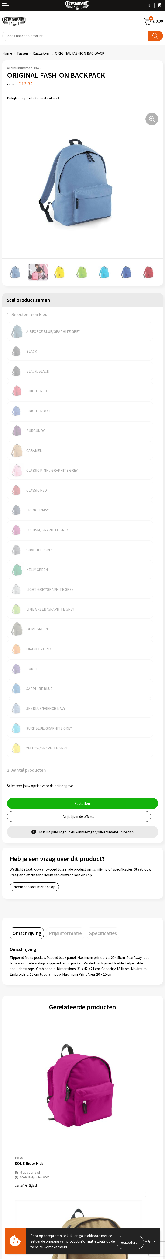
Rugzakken (41, 53)
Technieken (94, 1090)
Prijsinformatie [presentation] (65, 715)
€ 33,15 (99, 1015)
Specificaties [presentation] (103, 715)
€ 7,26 (98, 902)
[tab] (27, 715)
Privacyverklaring (99, 1148)
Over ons (92, 1062)
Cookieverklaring (98, 1141)
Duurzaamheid (96, 1083)
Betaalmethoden (16, 1141)
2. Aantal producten (26, 552)
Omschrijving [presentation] (26, 715)
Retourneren (12, 1148)
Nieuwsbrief (94, 1069)
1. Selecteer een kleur (28, 314)
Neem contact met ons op (34, 668)
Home (7, 53)
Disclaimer (93, 1155)
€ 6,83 (26, 902)
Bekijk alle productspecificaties (33, 98)
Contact (8, 1134)
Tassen (22, 53)
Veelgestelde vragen (101, 1076)
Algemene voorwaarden (104, 1134)
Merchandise (95, 1097)
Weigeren (150, 1241)
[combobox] (75, 36)
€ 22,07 (27, 1015)
